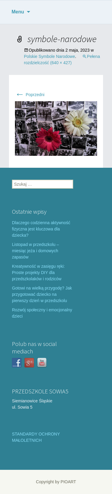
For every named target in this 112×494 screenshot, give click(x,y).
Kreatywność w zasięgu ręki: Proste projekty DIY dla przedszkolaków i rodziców (38, 272)
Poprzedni (30, 94)
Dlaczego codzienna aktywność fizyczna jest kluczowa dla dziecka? (41, 229)
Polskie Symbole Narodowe (49, 56)
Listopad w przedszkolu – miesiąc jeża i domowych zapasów (35, 250)
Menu (18, 11)
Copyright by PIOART (56, 481)
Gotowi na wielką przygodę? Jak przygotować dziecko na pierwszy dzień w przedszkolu (42, 294)
